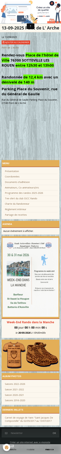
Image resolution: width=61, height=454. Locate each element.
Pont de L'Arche (10, 47)
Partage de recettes (16, 214)
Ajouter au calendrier (16, 42)
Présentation (12, 171)
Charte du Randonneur (17, 203)
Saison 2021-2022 (14, 389)
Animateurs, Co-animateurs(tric (22, 187)
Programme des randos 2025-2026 (24, 192)
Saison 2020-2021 (14, 394)
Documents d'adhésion (17, 182)
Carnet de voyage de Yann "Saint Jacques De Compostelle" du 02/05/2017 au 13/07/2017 (29, 419)
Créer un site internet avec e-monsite (30, 442)
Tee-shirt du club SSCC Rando (21, 198)
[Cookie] (6, 447)
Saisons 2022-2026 (15, 383)
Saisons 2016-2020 (15, 400)
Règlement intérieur (15, 209)
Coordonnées (12, 176)
